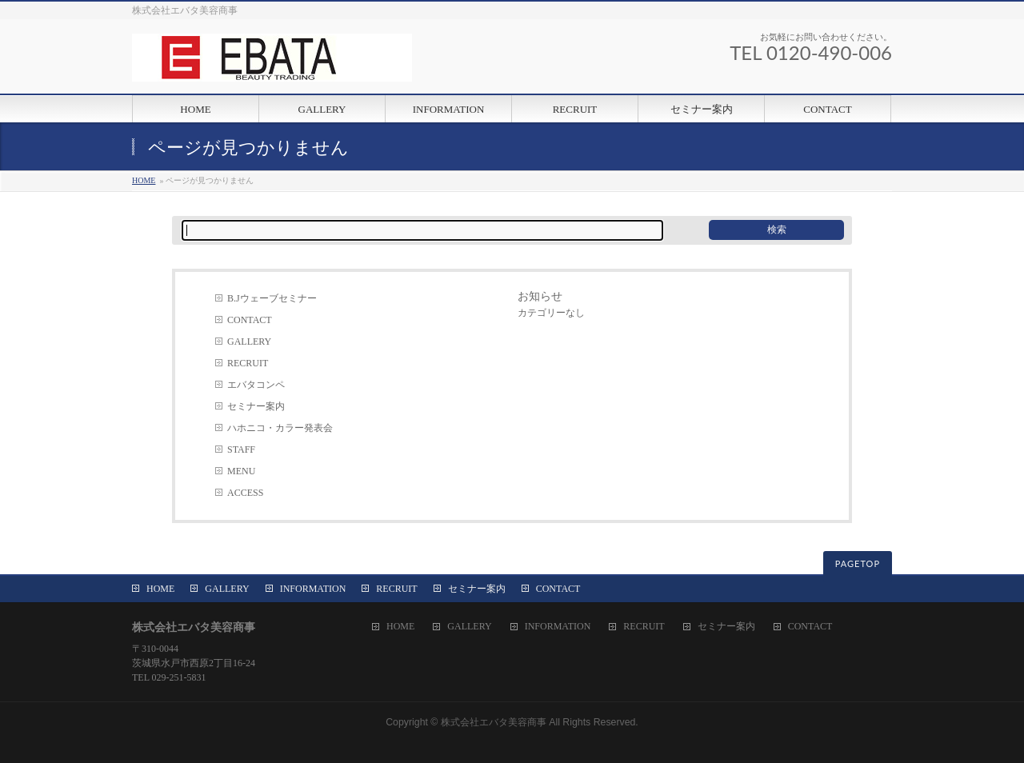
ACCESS (245, 492)
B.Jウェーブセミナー (272, 298)
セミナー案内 (256, 406)
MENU (241, 471)
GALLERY (249, 341)
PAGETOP (857, 563)
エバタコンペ (256, 384)
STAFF (241, 449)
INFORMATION (313, 588)
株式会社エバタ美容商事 (493, 722)
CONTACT (249, 320)
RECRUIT (247, 363)
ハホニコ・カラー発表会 (280, 427)
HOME (143, 180)
